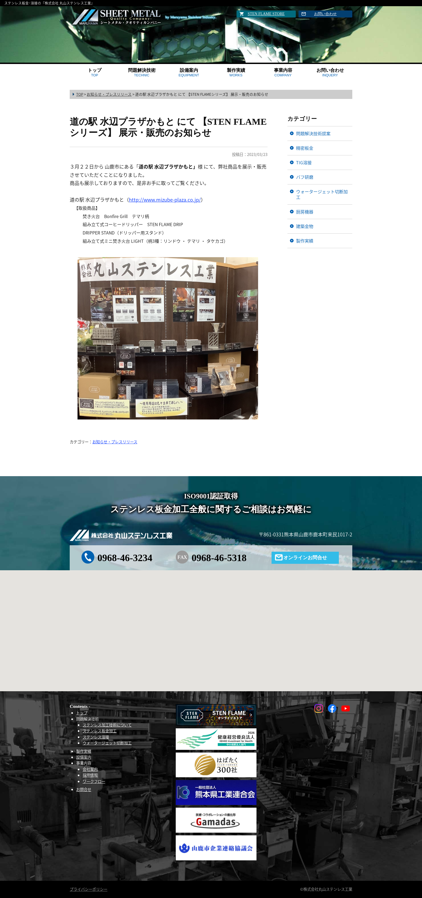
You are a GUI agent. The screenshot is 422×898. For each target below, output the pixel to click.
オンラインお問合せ (305, 557)
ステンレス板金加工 (100, 731)
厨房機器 (304, 211)
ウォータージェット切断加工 (322, 194)
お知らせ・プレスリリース (114, 442)
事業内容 (283, 72)
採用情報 (90, 775)
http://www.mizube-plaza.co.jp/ (165, 199)
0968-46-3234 (124, 558)
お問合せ (83, 789)
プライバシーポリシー (88, 889)
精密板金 (304, 148)
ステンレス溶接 (96, 737)
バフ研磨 (304, 177)
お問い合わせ (325, 14)
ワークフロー (94, 781)
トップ (94, 72)
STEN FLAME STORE (266, 14)
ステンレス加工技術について (107, 725)
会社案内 (90, 769)
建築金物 (304, 226)
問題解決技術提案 (313, 133)
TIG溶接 (304, 162)
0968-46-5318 (219, 558)
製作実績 (236, 72)
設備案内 (188, 72)
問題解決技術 (142, 72)
